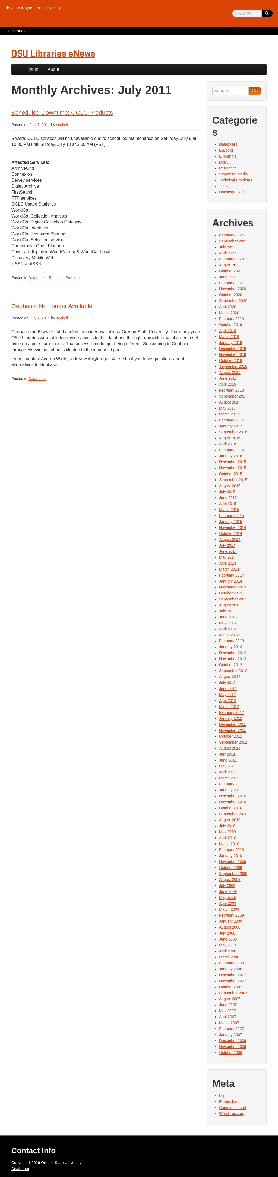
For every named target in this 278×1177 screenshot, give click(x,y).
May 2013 (227, 623)
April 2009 (227, 903)
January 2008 (230, 969)
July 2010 (227, 826)
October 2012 (230, 665)
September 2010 (233, 814)
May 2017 (227, 408)
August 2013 (230, 605)
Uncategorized (231, 192)
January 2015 (230, 521)
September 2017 (233, 396)
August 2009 (230, 879)
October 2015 (230, 474)
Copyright (19, 1162)
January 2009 (230, 921)
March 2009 (229, 909)
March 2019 (229, 336)
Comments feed (232, 1107)
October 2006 (230, 1052)
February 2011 (231, 784)
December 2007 (232, 975)
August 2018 (230, 372)
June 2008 (228, 939)
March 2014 (229, 569)
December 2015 (232, 462)
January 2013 (230, 647)
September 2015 (233, 480)
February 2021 (231, 283)
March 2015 (229, 509)
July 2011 (227, 754)
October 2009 (230, 867)
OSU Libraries (13, 30)
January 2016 (230, 456)
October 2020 (230, 295)
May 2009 (227, 897)
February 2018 (231, 390)
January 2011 (230, 790)
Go (255, 90)
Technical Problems (65, 278)
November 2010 (232, 802)
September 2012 (233, 671)
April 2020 (227, 307)
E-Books (226, 150)
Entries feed (229, 1101)
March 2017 (229, 414)
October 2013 (230, 593)
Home (32, 69)
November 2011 (232, 730)
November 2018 (232, 354)
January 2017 (230, 426)
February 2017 (231, 420)
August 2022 (230, 265)
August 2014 (230, 539)
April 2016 (227, 444)
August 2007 (230, 999)
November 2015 (232, 468)
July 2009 (227, 885)
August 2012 (230, 676)
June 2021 (228, 277)
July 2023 (227, 247)
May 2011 (227, 766)
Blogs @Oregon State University (32, 7)
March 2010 (229, 844)
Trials (223, 186)
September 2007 (233, 993)
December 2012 (232, 653)
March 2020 (229, 313)
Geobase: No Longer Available (51, 306)
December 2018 (232, 348)
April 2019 (227, 330)
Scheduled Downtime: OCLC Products (62, 112)
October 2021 (230, 271)
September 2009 (233, 873)
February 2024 (231, 235)
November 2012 (232, 659)
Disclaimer (20, 1168)
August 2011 (230, 748)
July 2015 (227, 492)
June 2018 (228, 378)
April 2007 (227, 1017)
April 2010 (227, 838)
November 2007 (232, 981)
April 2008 (227, 951)
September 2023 (233, 241)
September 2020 (233, 301)
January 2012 (230, 718)
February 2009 (231, 915)
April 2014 (227, 563)
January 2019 (230, 342)
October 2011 (230, 736)
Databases (37, 278)
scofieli (62, 125)
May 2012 (227, 694)
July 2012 (227, 682)
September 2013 (233, 599)
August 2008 (230, 927)
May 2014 (227, 557)
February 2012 (231, 712)
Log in (224, 1095)
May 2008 (227, 945)
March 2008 (229, 957)
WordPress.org (231, 1113)
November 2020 (232, 289)
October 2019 (230, 324)
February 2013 (231, 641)
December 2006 (232, 1040)
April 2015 (227, 503)
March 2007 (229, 1023)
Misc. (223, 162)
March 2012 (229, 706)
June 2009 (228, 891)
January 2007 (230, 1034)
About (53, 69)
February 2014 (231, 575)
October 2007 (230, 987)
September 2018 (233, 366)
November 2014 (232, 527)
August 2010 (230, 820)
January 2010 (230, 855)
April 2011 (227, 772)
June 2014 (228, 551)
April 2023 (227, 253)
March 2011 (229, 778)
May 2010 (227, 832)
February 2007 (231, 1028)
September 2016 (233, 432)
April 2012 (227, 700)
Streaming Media (233, 174)
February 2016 (231, 450)
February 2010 (231, 849)
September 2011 (233, 742)
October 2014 (230, 533)
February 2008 (231, 963)
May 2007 (227, 1011)
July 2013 (227, 611)
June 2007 (228, 1005)
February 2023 (231, 259)
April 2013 (227, 629)
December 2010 (232, 796)
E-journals (227, 156)
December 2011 (232, 724)
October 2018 (230, 360)
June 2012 (228, 688)
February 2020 (231, 318)
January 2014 (230, 581)
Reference (228, 168)
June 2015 (228, 497)
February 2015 (231, 515)
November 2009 (232, 861)
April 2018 (227, 384)
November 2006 (232, 1046)
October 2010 (230, 808)
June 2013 (228, 617)
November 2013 (232, 587)
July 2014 (227, 545)
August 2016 (230, 438)
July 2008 (227, 933)
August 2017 (230, 402)
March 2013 (229, 635)
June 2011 (228, 760)
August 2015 (230, 486)
